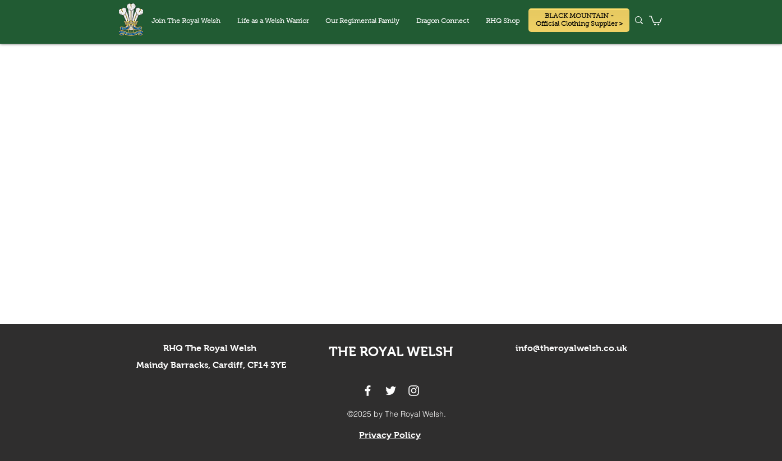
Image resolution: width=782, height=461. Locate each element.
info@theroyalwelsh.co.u (569, 348)
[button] (442, 21)
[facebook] (368, 391)
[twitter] (391, 391)
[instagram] (414, 391)
